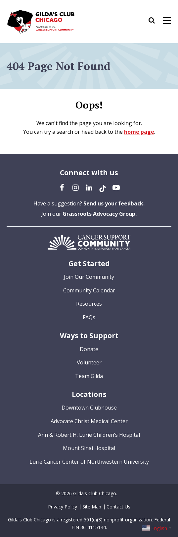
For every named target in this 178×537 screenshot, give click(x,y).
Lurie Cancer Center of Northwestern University (89, 461)
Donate (89, 349)
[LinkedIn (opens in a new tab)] (89, 187)
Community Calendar (89, 290)
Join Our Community (89, 276)
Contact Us (118, 506)
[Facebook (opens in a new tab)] (62, 187)
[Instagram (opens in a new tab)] (75, 187)
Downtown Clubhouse (89, 407)
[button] (155, 21)
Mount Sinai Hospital (89, 448)
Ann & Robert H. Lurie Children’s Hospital (89, 434)
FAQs (89, 317)
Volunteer (89, 362)
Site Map (91, 506)
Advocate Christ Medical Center (89, 421)
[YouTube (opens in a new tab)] (116, 187)
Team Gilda (89, 376)
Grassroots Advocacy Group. (100, 213)
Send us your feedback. (114, 203)
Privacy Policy (62, 506)
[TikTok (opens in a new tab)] (102, 187)
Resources (89, 303)
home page (139, 131)
